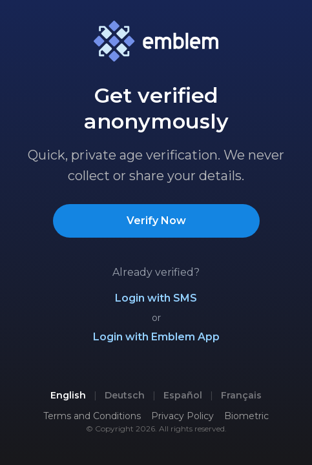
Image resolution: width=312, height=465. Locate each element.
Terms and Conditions (92, 416)
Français (241, 395)
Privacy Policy (182, 416)
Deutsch (125, 395)
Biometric (246, 416)
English (68, 395)
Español (182, 395)
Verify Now (156, 220)
